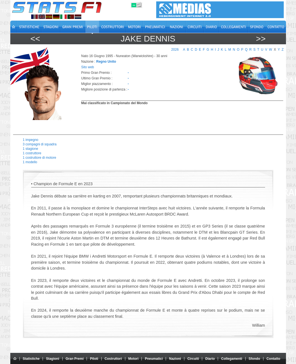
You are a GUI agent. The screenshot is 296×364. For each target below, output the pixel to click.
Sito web (87, 67)
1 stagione (30, 149)
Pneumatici (154, 359)
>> (261, 38)
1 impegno (30, 140)
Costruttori (113, 359)
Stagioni (52, 359)
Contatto (273, 359)
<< (35, 38)
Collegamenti (231, 359)
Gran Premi (75, 359)
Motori (133, 359)
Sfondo (254, 359)
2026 (175, 50)
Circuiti (193, 359)
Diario (210, 359)
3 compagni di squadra (40, 144)
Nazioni (175, 359)
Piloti (94, 359)
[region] (179, 119)
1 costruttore (32, 153)
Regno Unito (106, 61)
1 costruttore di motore (39, 158)
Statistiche (31, 359)
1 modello (30, 162)
